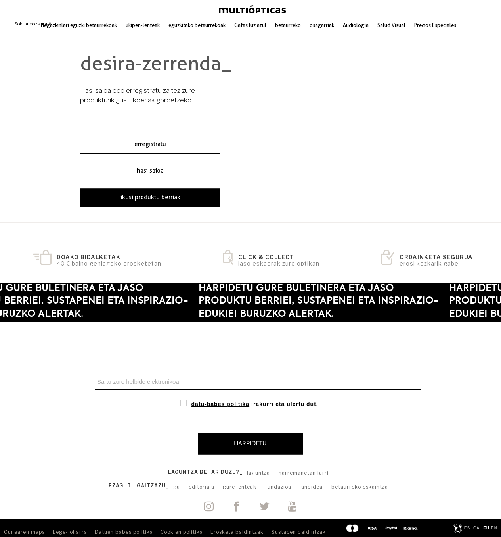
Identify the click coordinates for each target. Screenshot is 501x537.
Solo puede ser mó (32, 24)
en (494, 528)
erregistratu (150, 144)
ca (476, 528)
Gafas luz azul (250, 25)
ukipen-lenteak (143, 25)
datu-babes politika (220, 404)
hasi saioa (150, 170)
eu (486, 528)
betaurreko (288, 25)
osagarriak (322, 25)
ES (467, 528)
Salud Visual (391, 25)
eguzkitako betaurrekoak (197, 25)
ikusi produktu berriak (150, 197)
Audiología (356, 25)
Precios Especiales (435, 25)
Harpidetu (250, 444)
